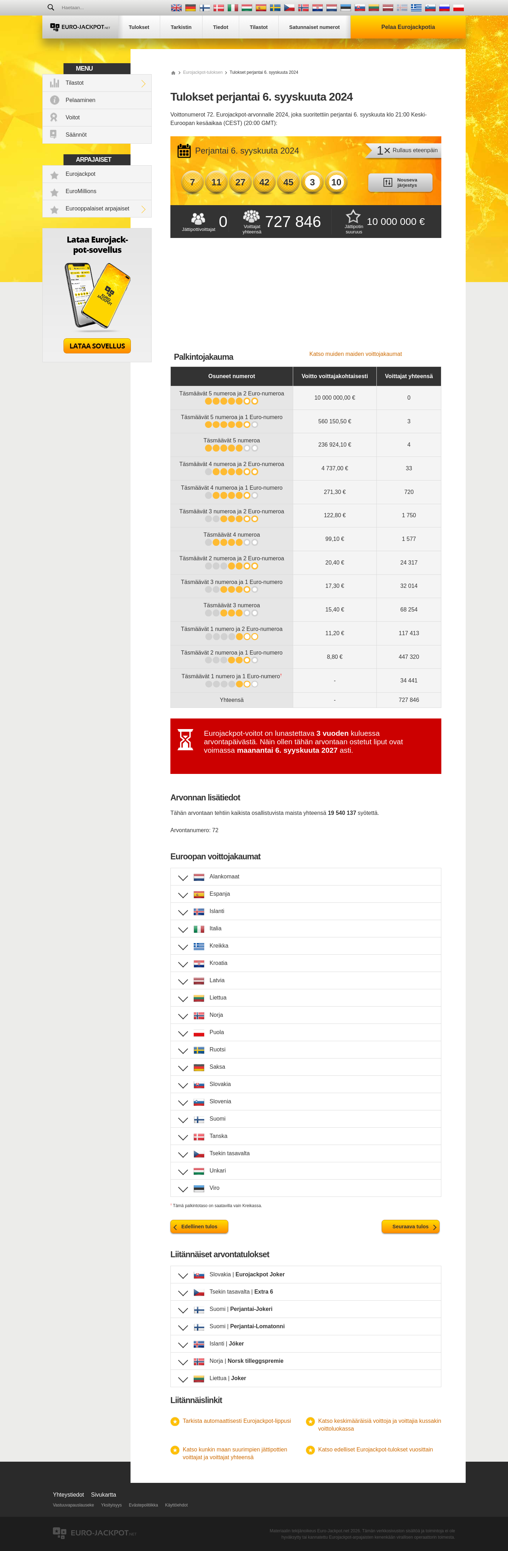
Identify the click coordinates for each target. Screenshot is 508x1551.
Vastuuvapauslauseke (73, 1505)
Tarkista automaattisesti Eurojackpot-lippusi (237, 1421)
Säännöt (76, 135)
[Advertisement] (305, 298)
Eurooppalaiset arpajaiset (97, 208)
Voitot (73, 117)
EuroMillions (81, 191)
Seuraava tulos (411, 1226)
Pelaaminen (81, 100)
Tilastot (75, 83)
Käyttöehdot (176, 1505)
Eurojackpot (81, 174)
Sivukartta (103, 1495)
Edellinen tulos (199, 1226)
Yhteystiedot (68, 1495)
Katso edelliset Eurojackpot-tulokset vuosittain (375, 1449)
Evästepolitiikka (143, 1505)
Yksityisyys (111, 1505)
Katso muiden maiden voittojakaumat (355, 354)
